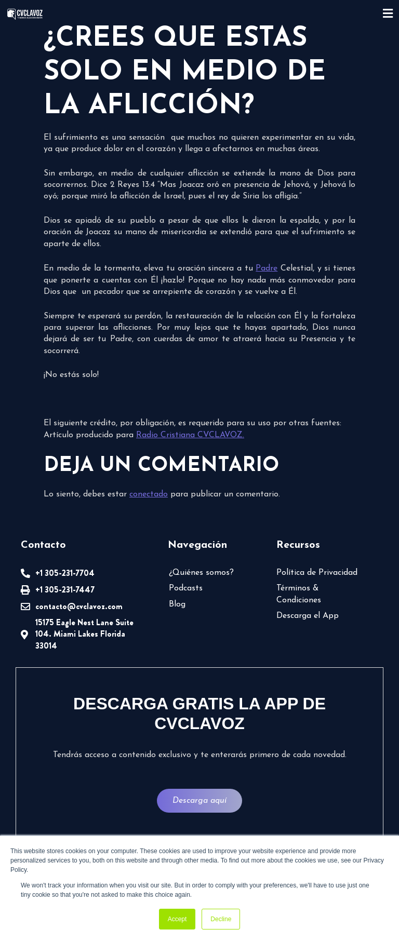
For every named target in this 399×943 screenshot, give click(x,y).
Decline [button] (220, 919)
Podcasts (186, 588)
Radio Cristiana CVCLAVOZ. (190, 435)
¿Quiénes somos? (201, 573)
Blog (177, 604)
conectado (148, 494)
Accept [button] (177, 919)
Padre (266, 268)
